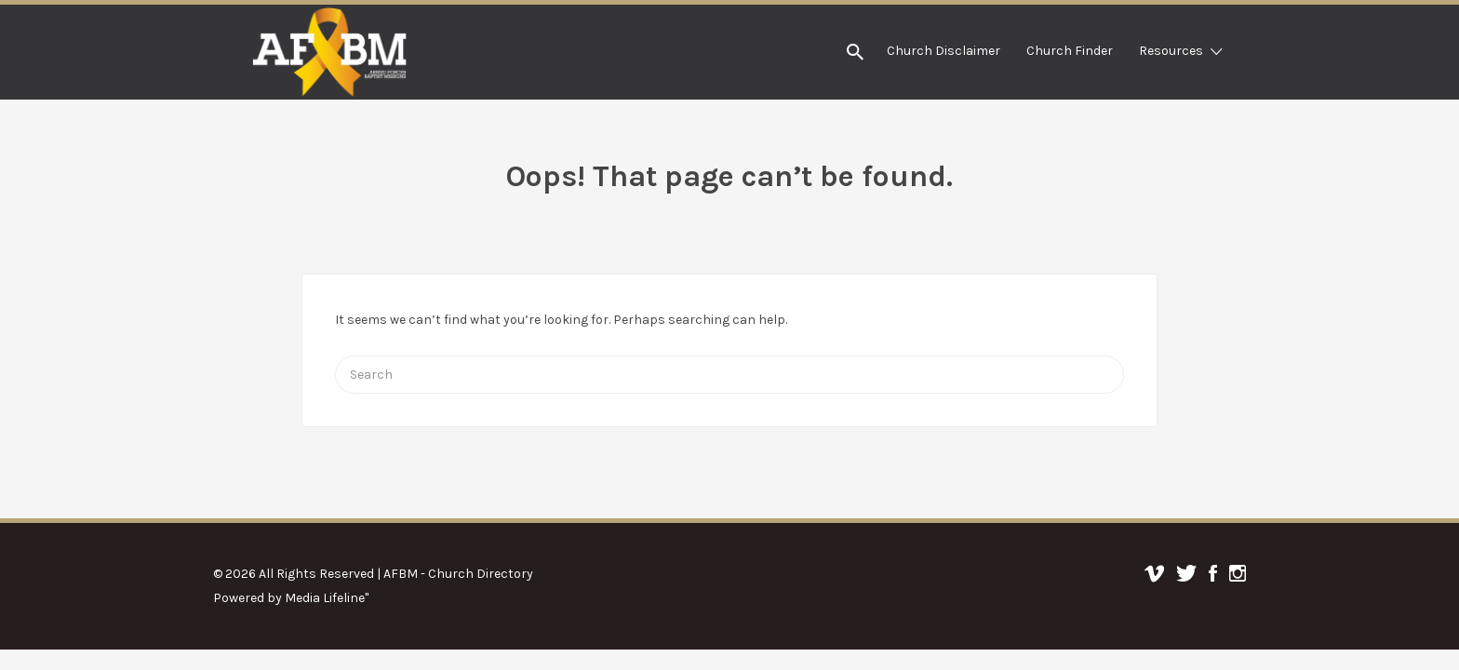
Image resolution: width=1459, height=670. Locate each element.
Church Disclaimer (943, 51)
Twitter (1186, 573)
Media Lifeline (325, 598)
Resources (1171, 51)
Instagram (1237, 573)
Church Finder (1069, 51)
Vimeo (1154, 573)
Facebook (1213, 573)
